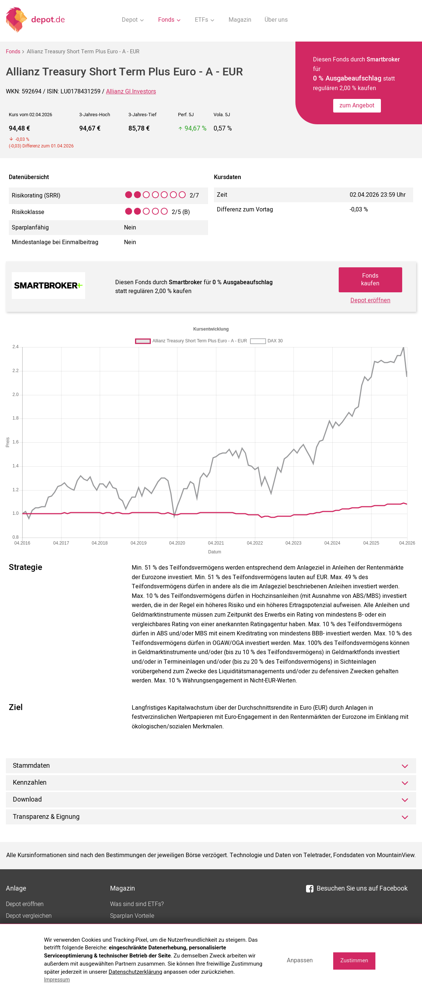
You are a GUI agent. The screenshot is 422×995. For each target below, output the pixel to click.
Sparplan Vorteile (132, 916)
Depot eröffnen (370, 300)
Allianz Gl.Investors (131, 91)
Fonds (13, 52)
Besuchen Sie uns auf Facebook (357, 888)
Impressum (57, 979)
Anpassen (300, 960)
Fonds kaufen (370, 279)
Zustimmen (354, 960)
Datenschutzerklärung (135, 972)
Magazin (240, 19)
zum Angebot (356, 105)
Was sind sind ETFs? (137, 904)
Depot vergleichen (29, 916)
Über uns (276, 19)
